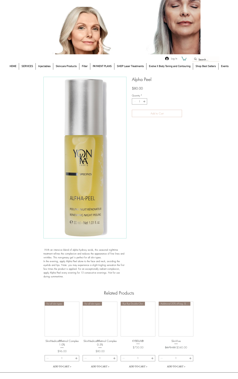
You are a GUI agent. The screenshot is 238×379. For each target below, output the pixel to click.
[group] (119, 336)
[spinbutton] (139, 101)
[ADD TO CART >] (62, 366)
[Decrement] (134, 101)
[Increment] (144, 101)
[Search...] (205, 59)
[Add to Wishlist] (187, 113)
